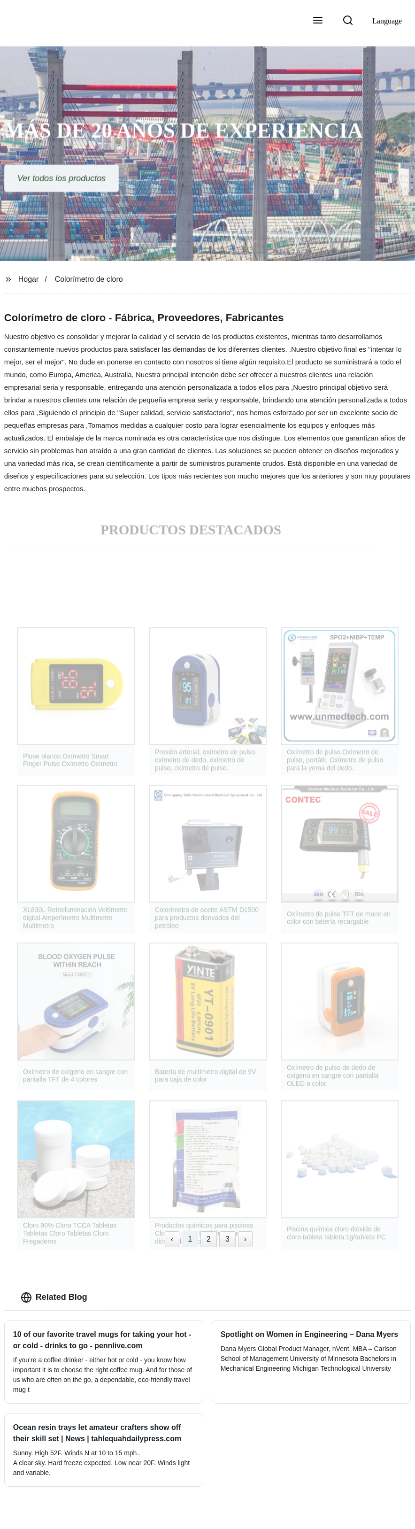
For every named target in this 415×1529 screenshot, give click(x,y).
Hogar (28, 279)
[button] (318, 21)
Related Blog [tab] (54, 1297)
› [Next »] (245, 1239)
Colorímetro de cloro (89, 279)
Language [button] (387, 21)
